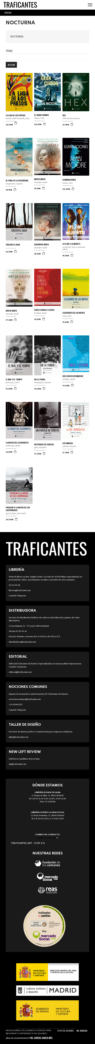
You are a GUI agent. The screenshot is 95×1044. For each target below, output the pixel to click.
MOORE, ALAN (39, 118)
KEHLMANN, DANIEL (13, 446)
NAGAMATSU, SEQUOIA (14, 184)
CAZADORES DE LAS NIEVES (73, 312)
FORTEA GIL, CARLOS (13, 382)
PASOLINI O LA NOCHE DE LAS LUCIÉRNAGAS (18, 508)
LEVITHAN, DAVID (40, 313)
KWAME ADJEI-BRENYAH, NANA (17, 118)
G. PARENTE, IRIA (68, 247)
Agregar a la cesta (16, 123)
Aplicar (11, 64)
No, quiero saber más (41, 1037)
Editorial (18, 656)
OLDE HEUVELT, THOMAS (71, 118)
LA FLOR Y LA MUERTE (71, 243)
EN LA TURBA (39, 379)
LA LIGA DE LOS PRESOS (15, 115)
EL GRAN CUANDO (41, 115)
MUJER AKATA (39, 179)
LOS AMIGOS (67, 443)
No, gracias (82, 1030)
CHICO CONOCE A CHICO (44, 310)
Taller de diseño (25, 724)
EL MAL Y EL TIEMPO (14, 379)
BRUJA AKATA (11, 310)
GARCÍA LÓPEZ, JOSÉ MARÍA (16, 513)
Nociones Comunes (28, 687)
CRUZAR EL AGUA (13, 244)
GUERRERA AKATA (41, 244)
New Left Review (25, 752)
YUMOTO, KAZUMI (69, 446)
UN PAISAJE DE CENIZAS (44, 444)
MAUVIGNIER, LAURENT (42, 382)
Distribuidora (22, 610)
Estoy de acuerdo (65, 1030)
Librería (16, 570)
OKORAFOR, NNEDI (40, 182)
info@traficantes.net (47, 838)
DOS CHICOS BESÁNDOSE (72, 376)
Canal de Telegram (17, 596)
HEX (64, 115)
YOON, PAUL (66, 316)
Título (9, 51)
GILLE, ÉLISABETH (40, 447)
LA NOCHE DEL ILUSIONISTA (17, 442)
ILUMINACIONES (69, 179)
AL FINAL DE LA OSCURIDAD (17, 180)
